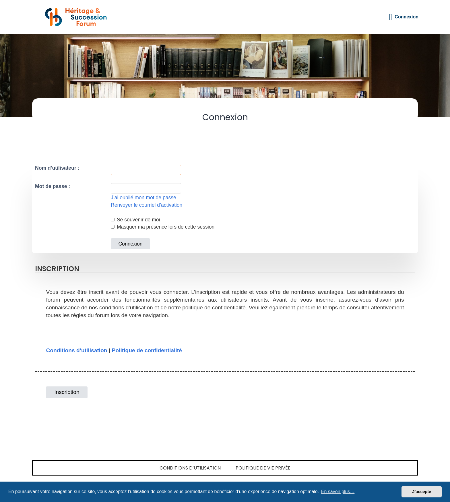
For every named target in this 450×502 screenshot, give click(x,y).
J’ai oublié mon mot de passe (143, 197)
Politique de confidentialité (147, 350)
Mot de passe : (52, 186)
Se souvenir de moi (135, 220)
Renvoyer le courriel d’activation (146, 205)
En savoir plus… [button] (338, 491)
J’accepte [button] (421, 491)
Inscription (66, 392)
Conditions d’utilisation (76, 350)
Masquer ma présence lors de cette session (162, 227)
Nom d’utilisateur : (57, 168)
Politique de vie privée (263, 468)
